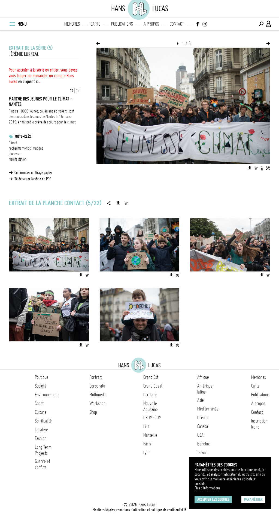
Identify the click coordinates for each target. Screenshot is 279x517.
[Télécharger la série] (118, 203)
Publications (122, 24)
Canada (202, 426)
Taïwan (202, 452)
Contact (177, 24)
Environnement (47, 394)
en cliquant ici (28, 81)
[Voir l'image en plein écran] (267, 168)
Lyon (146, 452)
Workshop (97, 403)
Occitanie (150, 394)
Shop (93, 412)
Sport (39, 403)
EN (78, 90)
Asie (200, 400)
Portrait (95, 377)
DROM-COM (152, 417)
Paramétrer (253, 499)
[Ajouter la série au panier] (125, 203)
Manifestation (17, 159)
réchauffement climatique (26, 148)
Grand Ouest (152, 386)
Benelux (203, 444)
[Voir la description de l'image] (261, 168)
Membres (72, 24)
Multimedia (97, 394)
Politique (41, 377)
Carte (95, 24)
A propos (151, 24)
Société (40, 386)
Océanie (203, 417)
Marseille (150, 435)
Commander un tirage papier (33, 172)
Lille (146, 426)
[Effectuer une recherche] (261, 24)
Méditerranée (208, 409)
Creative (41, 429)
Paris (147, 444)
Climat (13, 142)
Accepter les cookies (213, 499)
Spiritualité (43, 421)
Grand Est (150, 377)
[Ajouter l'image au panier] (255, 168)
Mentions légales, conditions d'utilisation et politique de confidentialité (139, 509)
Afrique (203, 377)
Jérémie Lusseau (24, 54)
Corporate (97, 386)
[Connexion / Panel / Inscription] (268, 24)
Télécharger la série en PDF (32, 178)
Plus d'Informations (207, 488)
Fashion (40, 438)
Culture (40, 412)
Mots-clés (23, 136)
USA (200, 435)
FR (71, 90)
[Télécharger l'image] (249, 168)
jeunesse (14, 153)
